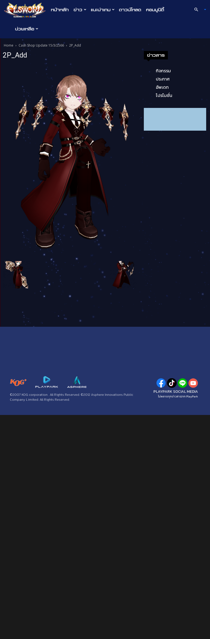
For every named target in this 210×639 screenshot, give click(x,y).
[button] (198, 10)
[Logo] (26, 10)
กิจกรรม (23, 294)
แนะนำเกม (103, 9)
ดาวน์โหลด (130, 9)
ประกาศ (23, 303)
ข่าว (80, 9)
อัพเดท (22, 311)
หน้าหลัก (60, 9)
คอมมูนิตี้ (155, 9)
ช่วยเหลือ (26, 28)
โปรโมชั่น (24, 319)
